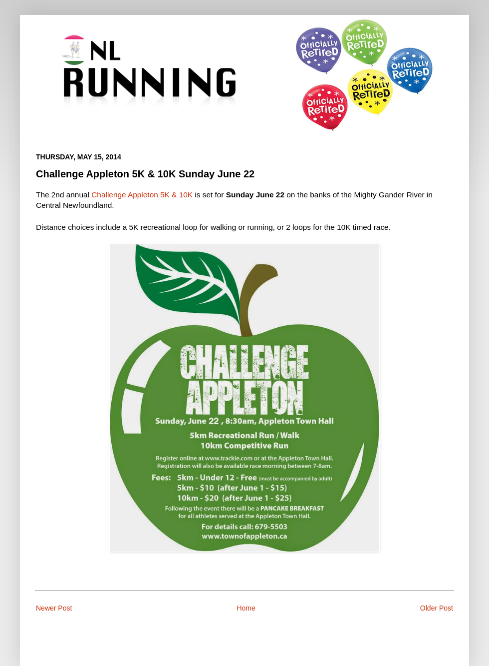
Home (246, 608)
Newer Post (54, 608)
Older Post (436, 608)
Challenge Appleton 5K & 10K (142, 194)
